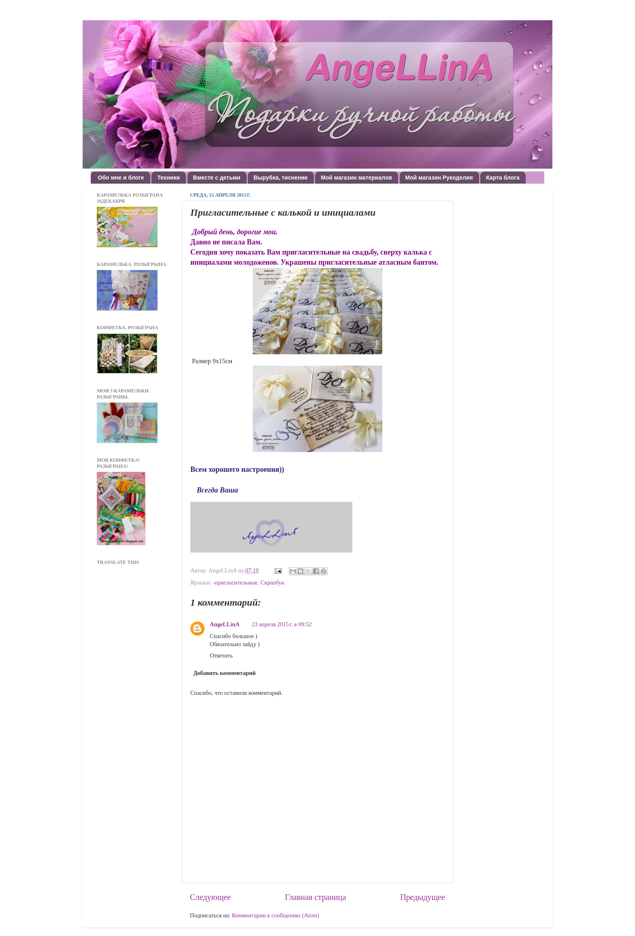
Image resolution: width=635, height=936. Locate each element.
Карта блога (503, 177)
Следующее (210, 897)
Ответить (221, 655)
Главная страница (315, 897)
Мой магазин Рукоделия (439, 177)
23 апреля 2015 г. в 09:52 (282, 624)
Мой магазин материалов (356, 177)
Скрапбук (272, 582)
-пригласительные (235, 582)
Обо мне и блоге (121, 177)
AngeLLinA (225, 624)
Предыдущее (422, 897)
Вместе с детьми (217, 177)
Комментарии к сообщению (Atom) (275, 915)
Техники (168, 177)
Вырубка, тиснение (281, 177)
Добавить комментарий (224, 673)
